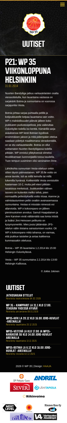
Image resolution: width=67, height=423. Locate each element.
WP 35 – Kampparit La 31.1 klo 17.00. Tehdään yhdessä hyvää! (28, 306)
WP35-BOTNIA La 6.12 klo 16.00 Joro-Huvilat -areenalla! (28, 349)
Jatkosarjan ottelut (19, 295)
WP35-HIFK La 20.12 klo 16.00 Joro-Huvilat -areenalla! (32, 319)
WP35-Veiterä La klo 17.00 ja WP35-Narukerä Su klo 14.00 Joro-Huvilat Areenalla (29, 334)
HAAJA (47, 366)
